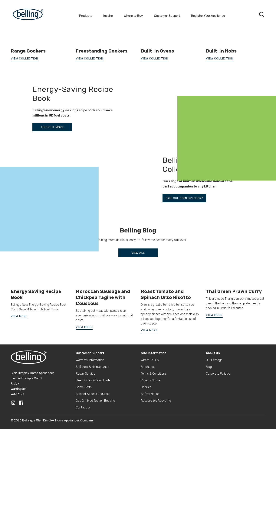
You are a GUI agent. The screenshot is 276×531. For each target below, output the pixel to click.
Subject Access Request (92, 501)
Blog (209, 474)
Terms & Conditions (153, 480)
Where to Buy (133, 16)
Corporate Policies (218, 480)
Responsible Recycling (156, 508)
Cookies (146, 494)
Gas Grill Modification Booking (95, 508)
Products (85, 16)
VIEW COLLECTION (24, 165)
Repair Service (85, 480)
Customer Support (167, 16)
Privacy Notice (150, 487)
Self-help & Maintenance (92, 474)
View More (19, 423)
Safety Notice (150, 501)
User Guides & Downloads (93, 487)
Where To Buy (150, 467)
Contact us (83, 514)
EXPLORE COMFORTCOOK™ (184, 305)
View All (138, 360)
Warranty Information (90, 467)
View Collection (89, 165)
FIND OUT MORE (52, 234)
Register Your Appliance (208, 16)
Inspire (108, 16)
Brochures (148, 474)
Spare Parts (84, 494)
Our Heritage (214, 467)
